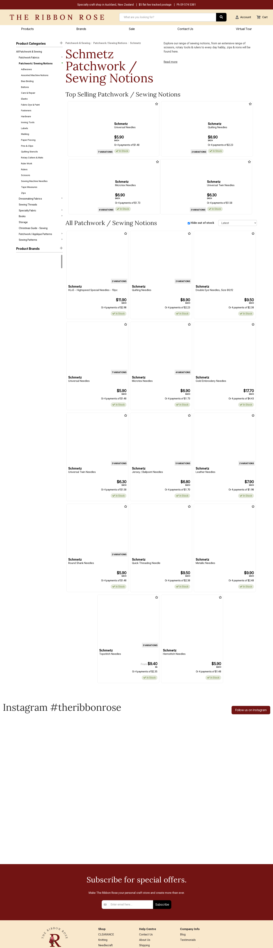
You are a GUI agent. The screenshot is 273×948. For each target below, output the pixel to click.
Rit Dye (20, 282)
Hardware (26, 121)
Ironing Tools (27, 127)
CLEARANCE (106, 869)
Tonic (19, 338)
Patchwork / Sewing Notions (40, 64)
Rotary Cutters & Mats (32, 164)
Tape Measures (29, 195)
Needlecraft (105, 881)
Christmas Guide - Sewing (33, 239)
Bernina (20, 276)
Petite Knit (21, 332)
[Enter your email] (130, 839)
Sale (132, 29)
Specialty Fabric (40, 220)
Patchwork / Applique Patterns (40, 245)
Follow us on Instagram (251, 711)
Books (40, 226)
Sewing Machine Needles (34, 189)
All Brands (104, 926)
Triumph (20, 344)
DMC (19, 269)
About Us (144, 875)
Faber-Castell (23, 313)
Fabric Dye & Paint (30, 108)
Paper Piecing (28, 146)
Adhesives (26, 71)
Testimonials (188, 875)
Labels (24, 133)
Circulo (20, 294)
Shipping (144, 881)
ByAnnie (20, 300)
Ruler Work (26, 171)
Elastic (24, 102)
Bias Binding (27, 83)
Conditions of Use (150, 898)
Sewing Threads (28, 214)
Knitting (102, 875)
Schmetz (135, 43)
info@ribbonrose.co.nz (55, 905)
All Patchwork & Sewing (29, 52)
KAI (18, 325)
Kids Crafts (105, 915)
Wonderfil (21, 350)
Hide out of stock (202, 223)
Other (101, 921)
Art (100, 886)
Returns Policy (148, 886)
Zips (23, 202)
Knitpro (20, 288)
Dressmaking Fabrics (40, 207)
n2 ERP (254, 942)
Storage (23, 233)
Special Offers (107, 932)
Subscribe (162, 839)
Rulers (24, 177)
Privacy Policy (147, 892)
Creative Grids (24, 307)
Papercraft (104, 892)
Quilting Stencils (29, 158)
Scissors (25, 183)
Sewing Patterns (40, 251)
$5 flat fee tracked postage (155, 5)
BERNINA (104, 898)
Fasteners (26, 114)
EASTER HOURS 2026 (152, 914)
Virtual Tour (244, 29)
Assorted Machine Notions (34, 77)
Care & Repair (28, 96)
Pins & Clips (27, 152)
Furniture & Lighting (110, 909)
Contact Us (185, 29)
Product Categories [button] (39, 44)
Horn (18, 319)
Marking (25, 139)
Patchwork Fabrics (40, 58)
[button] (242, 17)
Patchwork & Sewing (77, 43)
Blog (183, 869)
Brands (81, 29)
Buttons (25, 89)
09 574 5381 (188, 5)
